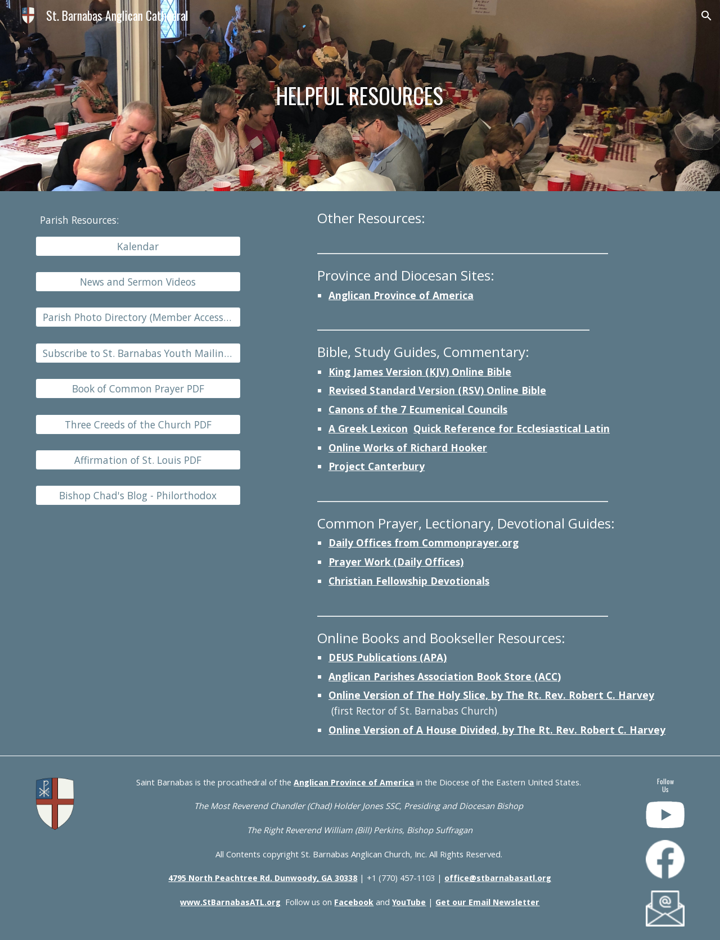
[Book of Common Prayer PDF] (138, 389)
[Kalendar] (138, 246)
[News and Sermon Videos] (138, 282)
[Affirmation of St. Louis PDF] (138, 460)
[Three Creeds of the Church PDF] (138, 424)
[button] (706, 15)
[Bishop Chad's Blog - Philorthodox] (138, 496)
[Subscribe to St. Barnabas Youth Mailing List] (138, 353)
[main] (360, 95)
